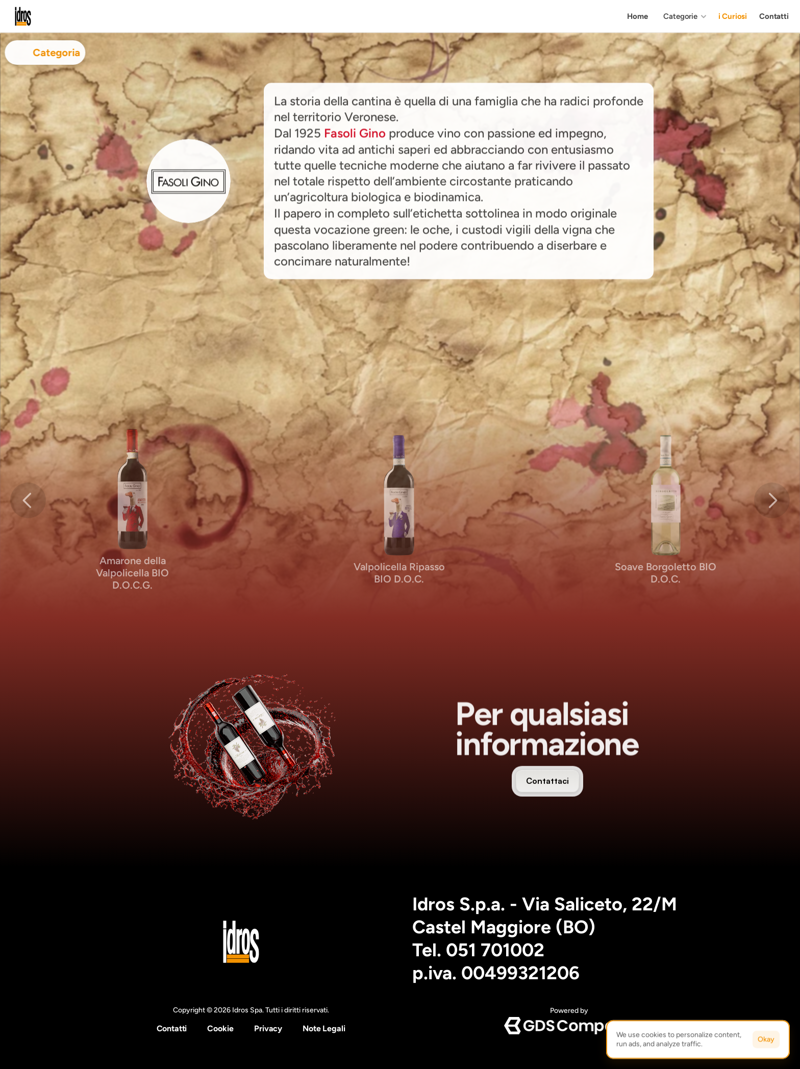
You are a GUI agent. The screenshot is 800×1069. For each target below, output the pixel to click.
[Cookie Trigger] (220, 1029)
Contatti (172, 1028)
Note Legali (324, 1028)
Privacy (268, 1028)
